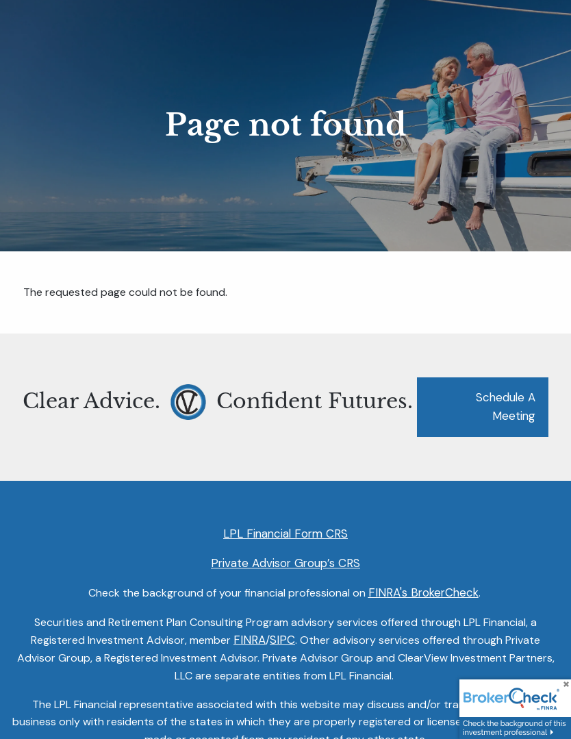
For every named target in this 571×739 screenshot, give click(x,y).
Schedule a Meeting (505, 407)
